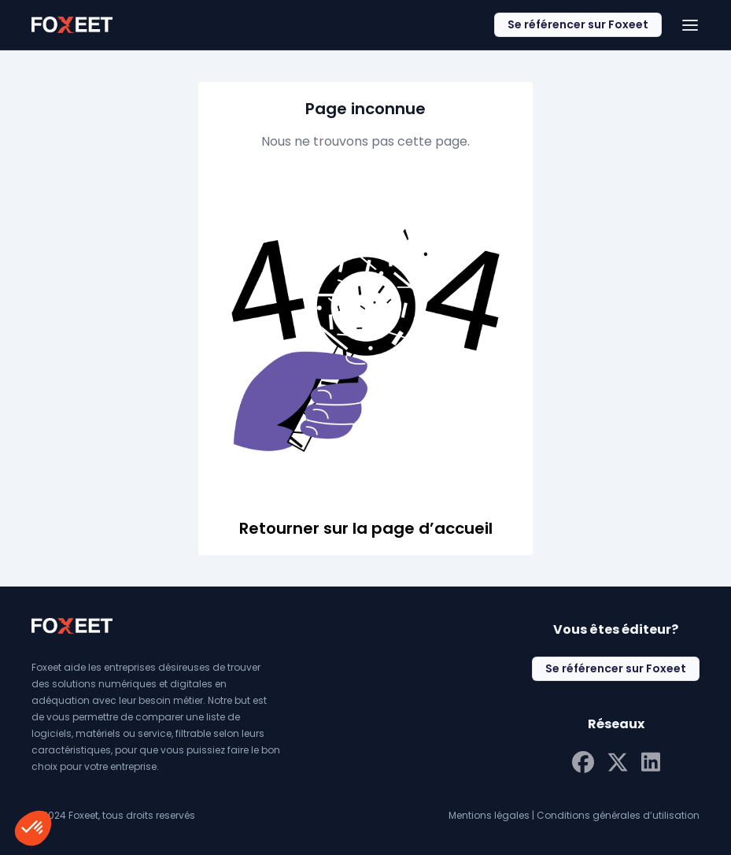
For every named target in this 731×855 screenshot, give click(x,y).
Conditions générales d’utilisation (618, 815)
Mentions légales (489, 815)
